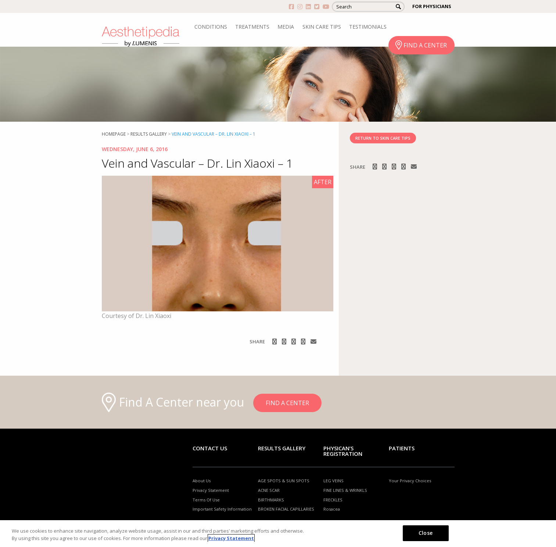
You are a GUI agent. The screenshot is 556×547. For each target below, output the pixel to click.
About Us (202, 480)
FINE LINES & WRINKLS (345, 490)
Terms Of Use (206, 500)
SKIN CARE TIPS (321, 26)
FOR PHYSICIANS (431, 6)
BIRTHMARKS (271, 500)
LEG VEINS (333, 480)
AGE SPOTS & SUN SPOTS (283, 480)
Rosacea (331, 509)
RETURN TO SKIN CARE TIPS (382, 138)
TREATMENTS (252, 26)
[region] (278, 533)
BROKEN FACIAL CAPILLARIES (286, 509)
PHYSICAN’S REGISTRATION (342, 450)
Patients (402, 448)
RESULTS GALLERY (148, 134)
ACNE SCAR (269, 490)
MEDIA (285, 26)
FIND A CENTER (425, 45)
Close (426, 532)
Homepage (114, 134)
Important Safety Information (222, 509)
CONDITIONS (210, 26)
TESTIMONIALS (368, 26)
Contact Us (210, 448)
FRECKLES (332, 500)
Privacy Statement (211, 490)
